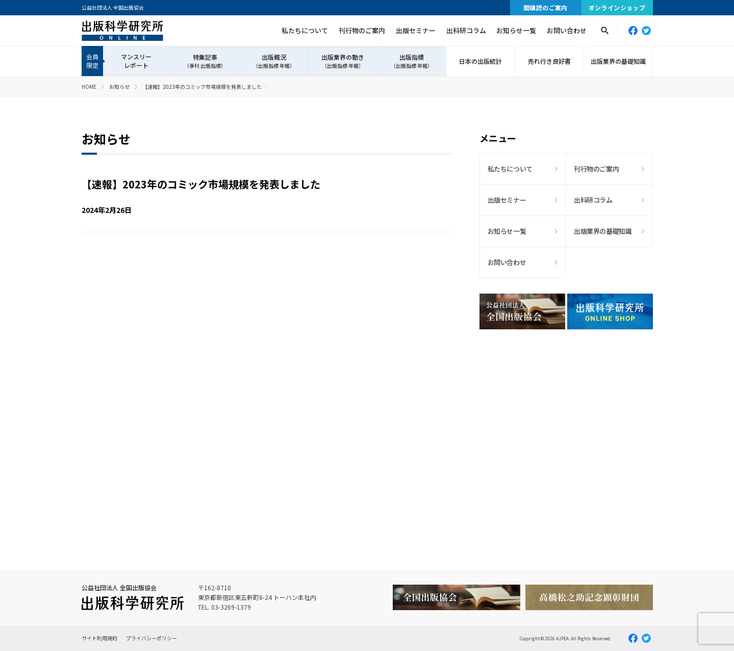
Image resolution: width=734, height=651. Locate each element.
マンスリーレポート (136, 60)
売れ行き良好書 (549, 61)
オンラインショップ (617, 7)
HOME (89, 86)
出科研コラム (466, 30)
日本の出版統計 (480, 61)
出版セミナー (416, 30)
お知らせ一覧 (516, 30)
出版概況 (274, 61)
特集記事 (205, 61)
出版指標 (412, 61)
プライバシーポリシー (151, 638)
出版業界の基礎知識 (618, 61)
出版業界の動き (342, 61)
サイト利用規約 (99, 638)
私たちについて (305, 30)
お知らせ (119, 86)
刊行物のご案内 (362, 30)
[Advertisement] (566, 426)
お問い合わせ (567, 30)
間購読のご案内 (545, 7)
